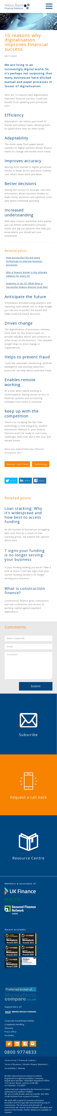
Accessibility (10, 1068)
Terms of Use (11, 1060)
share (27, 480)
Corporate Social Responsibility (19, 1020)
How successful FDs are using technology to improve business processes (24, 261)
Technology (40, 464)
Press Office (10, 1031)
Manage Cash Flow (17, 464)
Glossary (9, 1028)
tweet (13, 480)
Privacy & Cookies (27, 1060)
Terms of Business (13, 1064)
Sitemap (21, 1068)
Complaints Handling (14, 1024)
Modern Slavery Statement (35, 1064)
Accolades (9, 1035)
